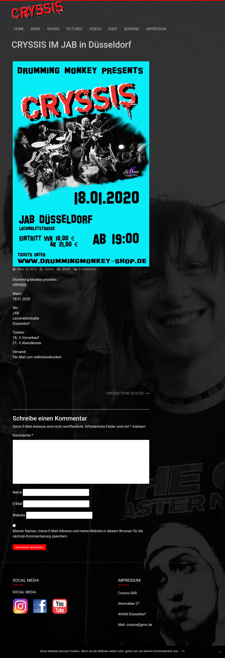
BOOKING (131, 29)
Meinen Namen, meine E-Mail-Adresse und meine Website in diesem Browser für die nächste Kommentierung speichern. (78, 533)
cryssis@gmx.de (139, 625)
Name (17, 492)
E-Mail (17, 504)
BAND (35, 29)
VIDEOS (95, 29)
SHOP (112, 29)
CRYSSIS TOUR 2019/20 (125, 393)
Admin (49, 269)
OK (183, 651)
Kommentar (23, 435)
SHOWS (53, 29)
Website (19, 515)
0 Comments (87, 269)
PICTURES (74, 29)
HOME (19, 29)
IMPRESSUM (156, 29)
